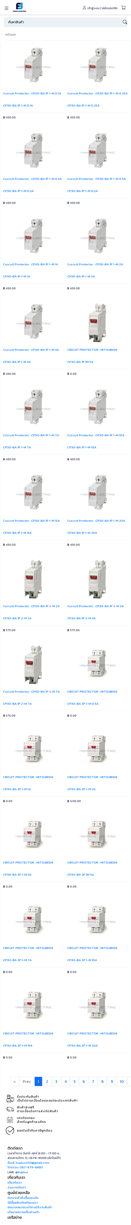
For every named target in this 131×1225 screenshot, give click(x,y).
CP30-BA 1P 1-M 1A (16, 276)
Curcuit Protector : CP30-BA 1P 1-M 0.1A (32, 93)
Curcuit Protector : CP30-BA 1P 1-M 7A (31, 435)
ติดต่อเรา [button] (15, 1148)
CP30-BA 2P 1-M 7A (17, 960)
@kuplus (21, 1172)
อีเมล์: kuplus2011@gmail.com (28, 1162)
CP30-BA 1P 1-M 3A (17, 362)
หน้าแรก (10, 34)
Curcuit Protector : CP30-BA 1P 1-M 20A (96, 520)
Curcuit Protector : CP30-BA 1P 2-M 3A (95, 606)
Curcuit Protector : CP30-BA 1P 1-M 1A (30, 264)
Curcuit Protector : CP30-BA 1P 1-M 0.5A (96, 178)
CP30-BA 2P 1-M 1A (17, 789)
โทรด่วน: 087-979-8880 (25, 1167)
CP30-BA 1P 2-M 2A (17, 618)
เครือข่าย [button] (15, 1217)
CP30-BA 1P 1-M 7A (17, 447)
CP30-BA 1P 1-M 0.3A (18, 191)
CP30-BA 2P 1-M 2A (81, 789)
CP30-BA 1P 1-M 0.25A (83, 105)
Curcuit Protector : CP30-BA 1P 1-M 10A (95, 435)
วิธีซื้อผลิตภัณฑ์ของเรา (23, 1202)
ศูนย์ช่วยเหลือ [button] (19, 1192)
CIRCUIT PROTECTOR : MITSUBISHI (92, 349)
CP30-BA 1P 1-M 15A (17, 532)
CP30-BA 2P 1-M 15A (17, 1045)
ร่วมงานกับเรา (17, 1187)
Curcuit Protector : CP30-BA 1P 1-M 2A (95, 264)
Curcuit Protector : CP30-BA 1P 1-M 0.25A (97, 93)
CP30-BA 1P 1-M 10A (81, 447)
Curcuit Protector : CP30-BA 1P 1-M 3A (31, 349)
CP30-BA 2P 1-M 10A (82, 960)
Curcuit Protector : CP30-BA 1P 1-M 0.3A (32, 178)
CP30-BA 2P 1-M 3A (17, 874)
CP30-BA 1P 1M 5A (80, 362)
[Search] (62, 22)
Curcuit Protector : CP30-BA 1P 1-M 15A (31, 520)
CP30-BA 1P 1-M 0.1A (18, 105)
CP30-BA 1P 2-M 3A (81, 618)
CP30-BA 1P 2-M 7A (17, 703)
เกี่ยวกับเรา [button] (16, 1177)
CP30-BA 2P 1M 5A (80, 874)
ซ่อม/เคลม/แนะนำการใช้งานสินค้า (30, 1207)
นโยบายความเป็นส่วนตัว (23, 1212)
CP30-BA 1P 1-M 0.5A (82, 191)
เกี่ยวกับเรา (15, 1182)
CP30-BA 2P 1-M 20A (82, 1045)
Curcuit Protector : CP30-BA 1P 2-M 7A (31, 691)
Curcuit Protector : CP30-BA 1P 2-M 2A (31, 606)
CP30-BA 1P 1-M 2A (81, 276)
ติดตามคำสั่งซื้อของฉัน (23, 1197)
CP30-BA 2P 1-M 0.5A (83, 703)
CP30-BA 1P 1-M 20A (82, 532)
